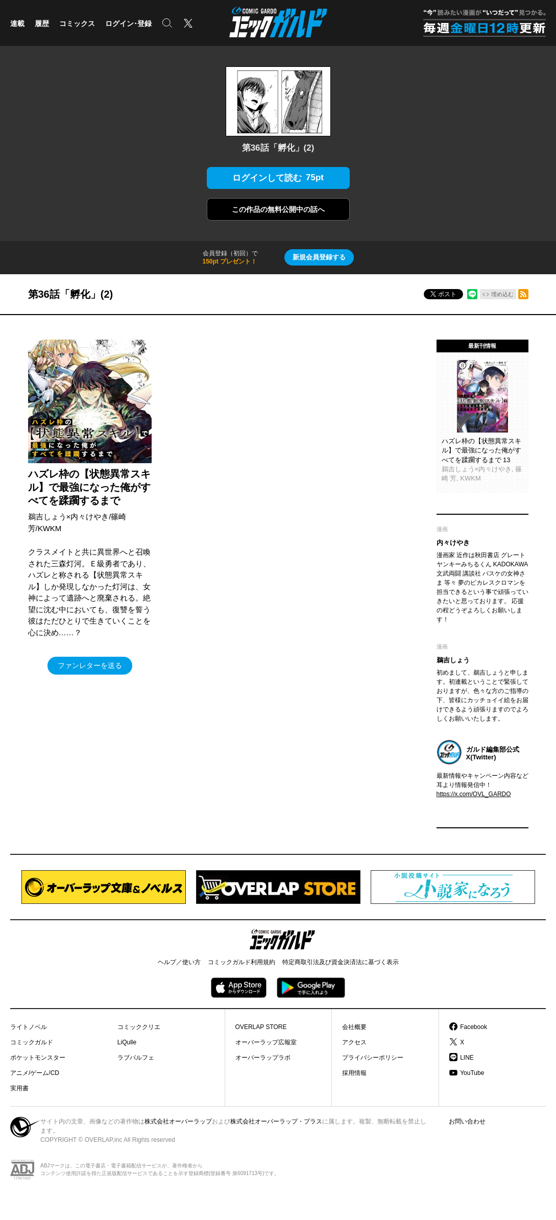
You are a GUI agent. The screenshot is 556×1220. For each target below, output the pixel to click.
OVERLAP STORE (261, 1027)
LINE (467, 1057)
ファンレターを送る (90, 665)
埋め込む (502, 294)
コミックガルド (31, 1042)
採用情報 (354, 1073)
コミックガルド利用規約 (241, 962)
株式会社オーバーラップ (178, 1121)
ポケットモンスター (37, 1057)
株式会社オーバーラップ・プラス (276, 1121)
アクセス (354, 1042)
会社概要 (354, 1027)
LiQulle (126, 1042)
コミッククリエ (138, 1027)
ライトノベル (28, 1027)
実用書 (19, 1088)
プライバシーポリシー (372, 1057)
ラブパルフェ (135, 1057)
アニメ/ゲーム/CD (34, 1073)
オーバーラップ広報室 (266, 1042)
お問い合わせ (467, 1121)
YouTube (472, 1073)
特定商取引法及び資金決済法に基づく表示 (340, 962)
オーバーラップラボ (263, 1057)
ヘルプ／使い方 (179, 962)
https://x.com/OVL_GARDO (474, 794)
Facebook (473, 1027)
